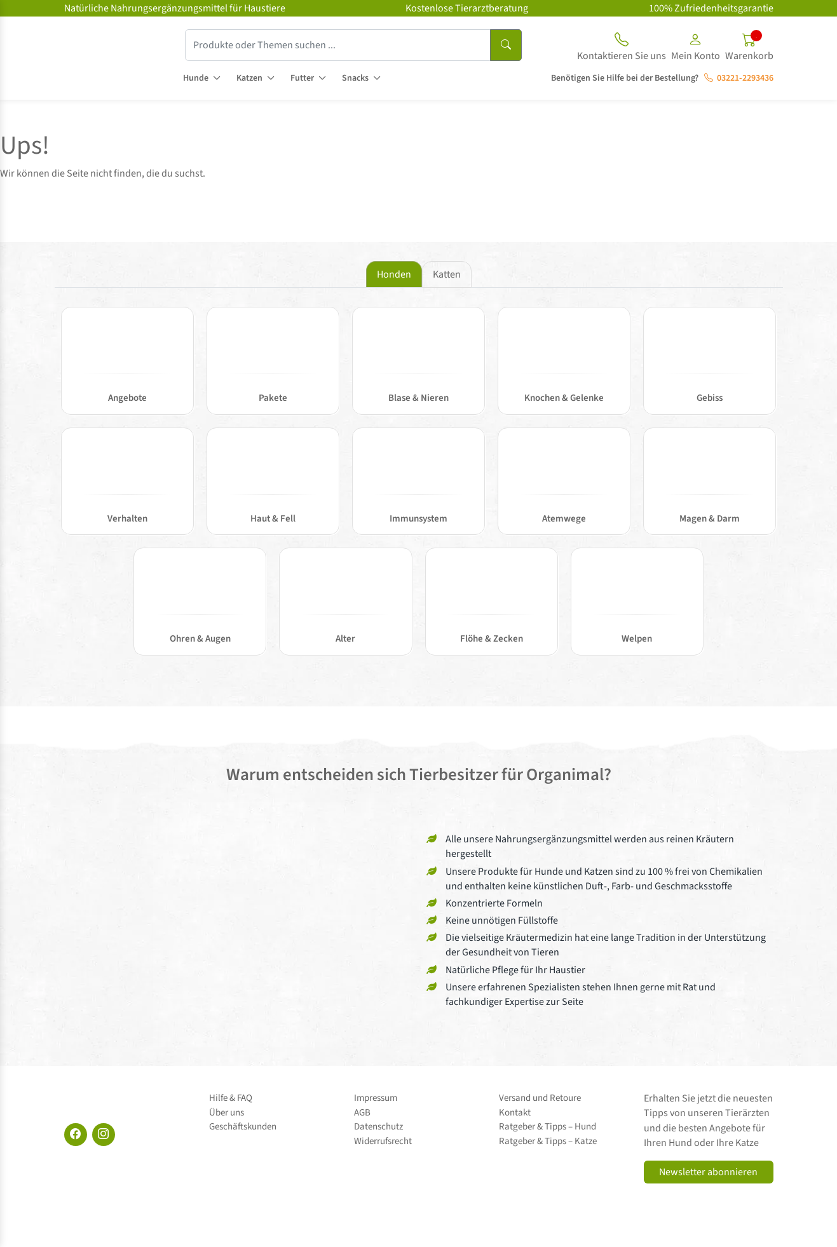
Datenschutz (378, 1126)
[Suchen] (506, 45)
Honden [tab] (394, 274)
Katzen (249, 78)
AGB (362, 1112)
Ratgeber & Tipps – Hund (547, 1126)
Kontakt (515, 1112)
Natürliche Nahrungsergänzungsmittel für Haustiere (174, 8)
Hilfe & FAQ (230, 1098)
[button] (695, 49)
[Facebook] (75, 1134)
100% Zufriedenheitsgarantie (711, 8)
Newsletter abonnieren (708, 1172)
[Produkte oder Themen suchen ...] (338, 45)
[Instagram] (103, 1134)
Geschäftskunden (242, 1126)
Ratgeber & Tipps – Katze (548, 1141)
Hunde (195, 78)
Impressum (375, 1098)
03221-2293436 (738, 78)
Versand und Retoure (540, 1098)
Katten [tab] (447, 274)
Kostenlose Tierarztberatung (466, 8)
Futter (302, 78)
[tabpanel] (419, 487)
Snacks (355, 78)
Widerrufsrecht (383, 1141)
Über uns (226, 1112)
